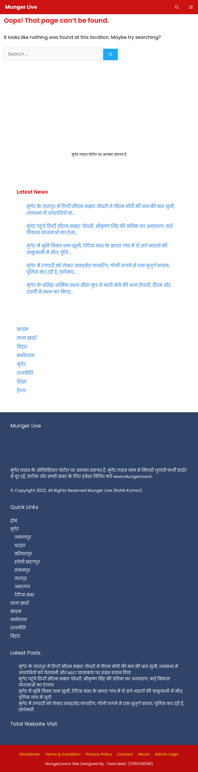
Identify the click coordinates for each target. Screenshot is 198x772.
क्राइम (22, 329)
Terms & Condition (63, 754)
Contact (125, 754)
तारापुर (20, 578)
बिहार (22, 347)
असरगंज (22, 587)
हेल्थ (21, 391)
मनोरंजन (26, 356)
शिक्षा (21, 382)
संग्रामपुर (22, 570)
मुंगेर (21, 364)
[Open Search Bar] (177, 7)
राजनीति (25, 373)
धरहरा (20, 545)
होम (13, 521)
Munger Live (21, 7)
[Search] (110, 54)
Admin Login (167, 754)
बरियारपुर (23, 554)
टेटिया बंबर (24, 595)
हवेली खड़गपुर (27, 562)
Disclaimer (29, 754)
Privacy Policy (99, 754)
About (144, 754)
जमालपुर (22, 537)
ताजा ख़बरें (27, 338)
